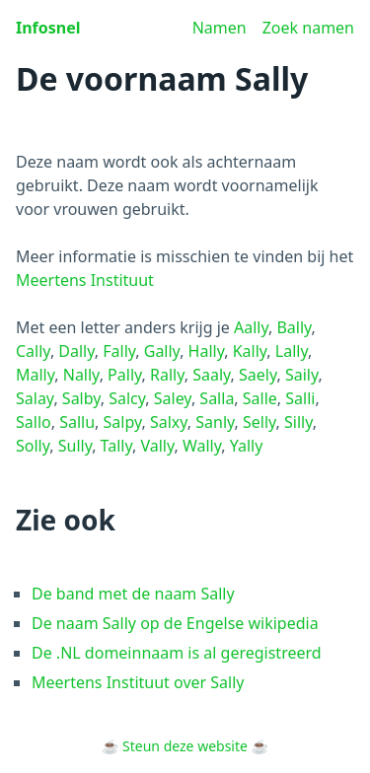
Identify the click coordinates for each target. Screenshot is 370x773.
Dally (76, 351)
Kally (250, 351)
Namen (219, 27)
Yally (246, 446)
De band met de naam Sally (133, 593)
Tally (116, 446)
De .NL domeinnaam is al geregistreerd (177, 653)
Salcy (127, 398)
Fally (119, 351)
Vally (157, 446)
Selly (259, 422)
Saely (257, 375)
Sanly (214, 422)
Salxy (168, 422)
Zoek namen (308, 27)
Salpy (123, 422)
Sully (75, 446)
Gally (162, 351)
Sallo (33, 422)
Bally (293, 327)
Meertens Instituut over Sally (138, 682)
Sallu (77, 422)
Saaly (211, 375)
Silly (298, 422)
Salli (300, 398)
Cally (33, 351)
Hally (206, 351)
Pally (124, 375)
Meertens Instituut (85, 280)
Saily (302, 375)
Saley (172, 398)
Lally (291, 351)
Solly (32, 446)
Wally (202, 446)
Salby (81, 398)
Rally (167, 375)
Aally (251, 327)
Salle (260, 398)
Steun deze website (185, 746)
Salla (216, 398)
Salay (34, 398)
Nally (81, 375)
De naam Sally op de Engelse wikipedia (175, 623)
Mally (35, 375)
